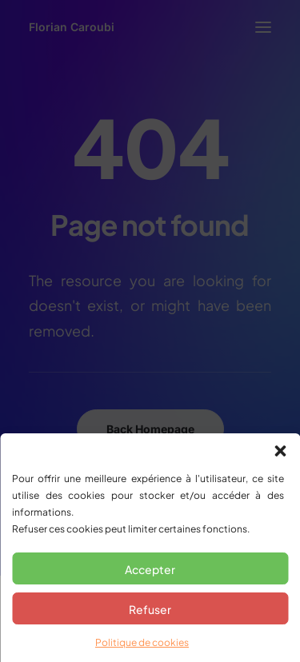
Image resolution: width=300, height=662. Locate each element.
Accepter (150, 569)
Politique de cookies (142, 642)
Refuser (150, 609)
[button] (280, 451)
